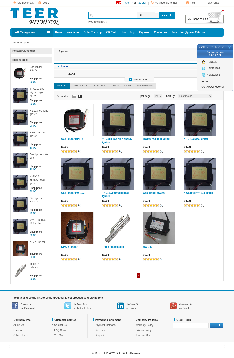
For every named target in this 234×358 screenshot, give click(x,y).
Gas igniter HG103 (36, 200)
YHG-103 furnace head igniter (37, 180)
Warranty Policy (144, 325)
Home (58, 32)
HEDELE (212, 62)
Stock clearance (122, 85)
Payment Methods (105, 325)
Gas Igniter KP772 (36, 68)
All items (62, 85)
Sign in (129, 2)
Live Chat (213, 2)
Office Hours (20, 335)
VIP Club (111, 32)
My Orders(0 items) (166, 2)
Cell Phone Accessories (44, 16)
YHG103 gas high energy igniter (37, 92)
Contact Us (60, 325)
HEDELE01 (213, 74)
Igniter (25, 42)
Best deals (100, 85)
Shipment (100, 330)
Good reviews (145, 85)
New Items (72, 32)
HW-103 (147, 246)
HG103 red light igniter (39, 112)
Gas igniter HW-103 (39, 156)
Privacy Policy (144, 330)
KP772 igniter (37, 242)
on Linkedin (143, 305)
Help (193, 2)
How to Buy (128, 32)
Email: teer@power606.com (188, 32)
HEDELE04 (213, 68)
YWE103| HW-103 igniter (38, 222)
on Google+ (196, 305)
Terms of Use (143, 335)
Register (141, 2)
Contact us (160, 32)
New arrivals (80, 85)
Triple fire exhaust (35, 265)
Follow (87, 308)
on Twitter (90, 305)
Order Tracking (93, 32)
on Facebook (38, 305)
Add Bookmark (25, 2)
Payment (144, 32)
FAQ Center (61, 330)
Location (18, 330)
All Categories (25, 32)
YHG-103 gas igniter (37, 134)
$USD (46, 2)
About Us (18, 325)
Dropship (100, 335)
